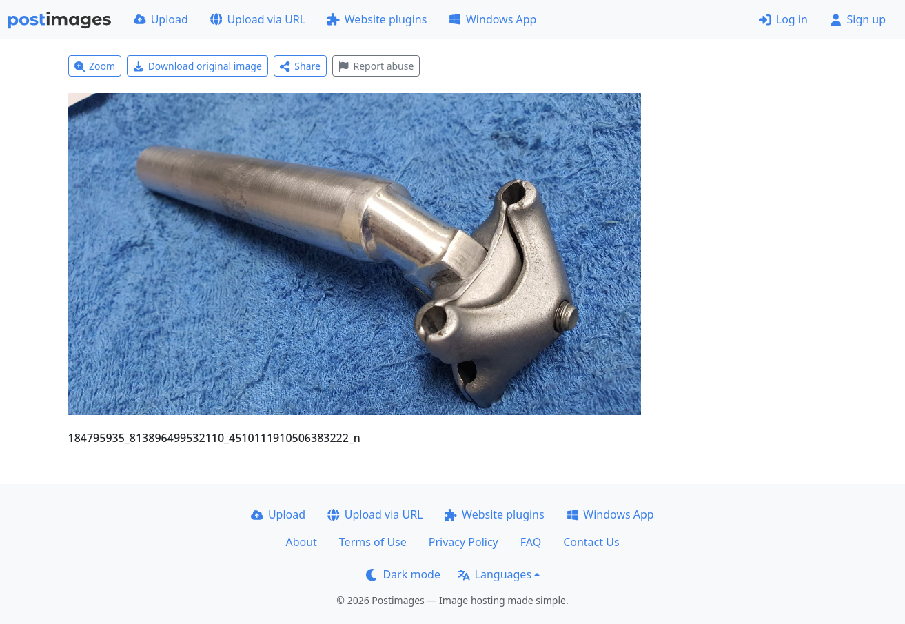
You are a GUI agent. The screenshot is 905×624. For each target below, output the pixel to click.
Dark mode (403, 574)
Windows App (492, 19)
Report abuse (376, 65)
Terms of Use (373, 542)
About (300, 542)
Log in (783, 19)
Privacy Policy (463, 542)
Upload (161, 19)
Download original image (197, 65)
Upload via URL (257, 19)
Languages (494, 574)
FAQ (530, 542)
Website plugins (377, 19)
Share (300, 65)
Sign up (858, 19)
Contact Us (591, 542)
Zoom (95, 65)
